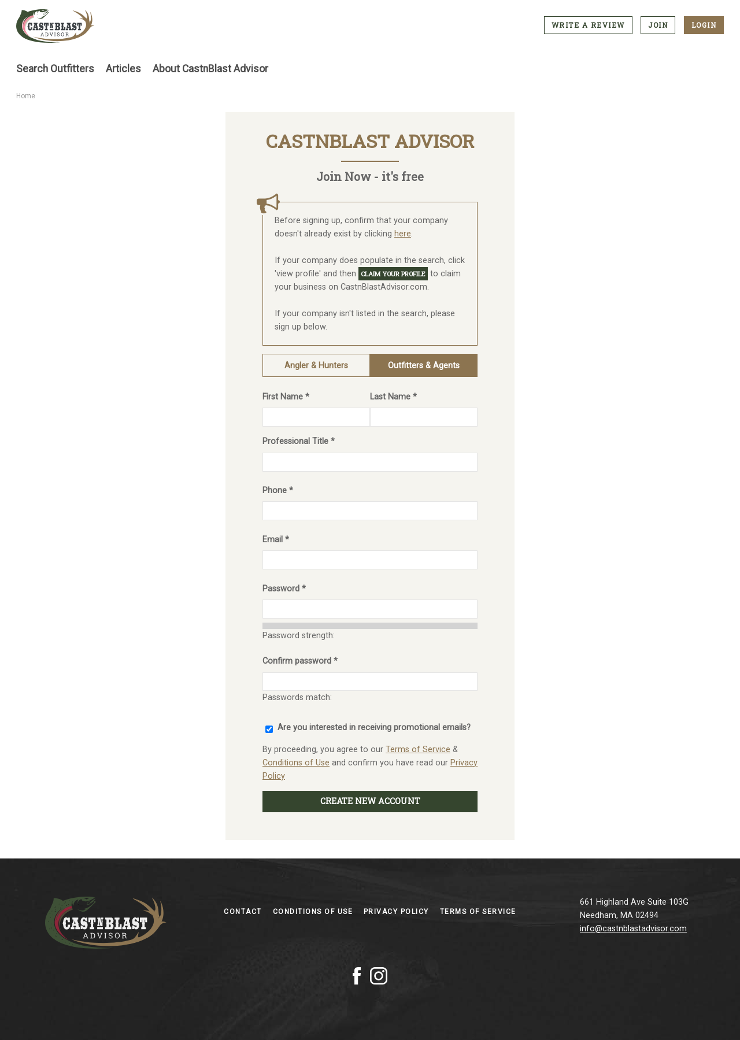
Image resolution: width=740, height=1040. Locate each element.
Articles (123, 69)
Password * (284, 589)
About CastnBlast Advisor (210, 69)
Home (25, 96)
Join (658, 24)
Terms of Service (418, 749)
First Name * (285, 397)
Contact (244, 912)
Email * (275, 540)
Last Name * (393, 397)
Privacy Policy (398, 912)
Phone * (277, 490)
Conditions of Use (296, 763)
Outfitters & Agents (424, 366)
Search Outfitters (55, 69)
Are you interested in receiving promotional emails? (374, 727)
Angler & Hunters (316, 366)
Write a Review (588, 24)
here (402, 234)
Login (704, 24)
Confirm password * (300, 661)
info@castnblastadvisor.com (633, 929)
